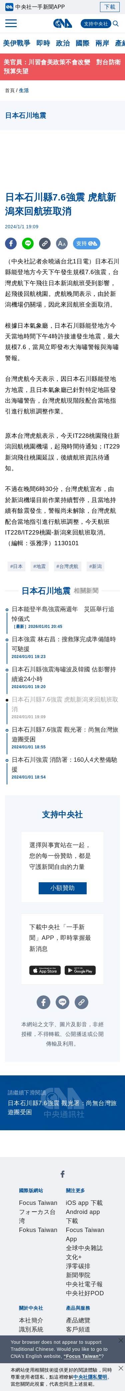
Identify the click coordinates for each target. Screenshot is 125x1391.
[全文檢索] (116, 24)
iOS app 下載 (34, 1207)
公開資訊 (77, 1252)
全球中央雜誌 (85, 1216)
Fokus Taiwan (35, 1189)
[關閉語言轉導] (121, 1341)
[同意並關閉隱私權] (121, 1369)
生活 (24, 90)
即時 (43, 43)
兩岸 (102, 43)
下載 (109, 7)
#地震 (39, 566)
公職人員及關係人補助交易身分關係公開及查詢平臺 (62, 1334)
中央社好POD (47, 1234)
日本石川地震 (45, 590)
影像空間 (77, 1289)
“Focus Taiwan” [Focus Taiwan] (82, 1356)
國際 (82, 43)
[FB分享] (11, 243)
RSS (22, 1307)
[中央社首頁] (62, 23)
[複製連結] (45, 243)
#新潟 (95, 566)
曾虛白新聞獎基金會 (43, 1325)
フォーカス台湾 (76, 1180)
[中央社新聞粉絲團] (18, 1162)
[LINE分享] (28, 243)
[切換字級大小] (62, 243)
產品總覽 (28, 1289)
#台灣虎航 (68, 566)
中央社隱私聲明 (90, 1377)
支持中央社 (96, 23)
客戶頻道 (52, 1289)
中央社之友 (92, 1298)
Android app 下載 (77, 1207)
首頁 (10, 90)
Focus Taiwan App (41, 1216)
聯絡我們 (58, 1270)
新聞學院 (68, 1225)
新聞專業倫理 (52, 1261)
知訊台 (68, 1298)
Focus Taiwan (35, 1180)
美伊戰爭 (16, 43)
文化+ (24, 1225)
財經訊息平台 (40, 1298)
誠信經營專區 (89, 1261)
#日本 (16, 566)
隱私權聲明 (31, 1270)
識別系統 (52, 1252)
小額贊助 (62, 888)
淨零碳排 (44, 1225)
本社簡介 (28, 1252)
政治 (63, 43)
